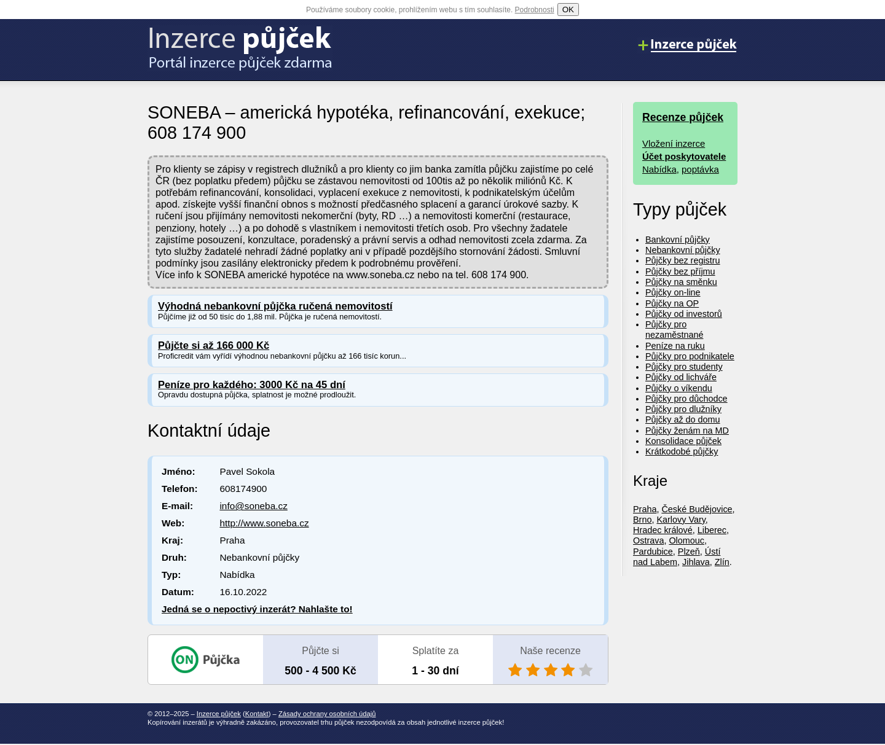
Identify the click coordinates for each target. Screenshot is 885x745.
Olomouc (686, 540)
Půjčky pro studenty (684, 367)
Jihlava (696, 562)
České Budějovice (696, 509)
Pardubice (653, 551)
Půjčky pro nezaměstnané (674, 329)
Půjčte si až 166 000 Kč (213, 345)
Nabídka (659, 169)
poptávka (700, 169)
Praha (644, 509)
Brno (642, 520)
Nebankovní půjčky (682, 250)
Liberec (712, 530)
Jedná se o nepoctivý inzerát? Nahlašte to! (257, 609)
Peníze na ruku (675, 346)
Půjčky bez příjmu (680, 271)
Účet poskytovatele (684, 156)
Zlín (722, 562)
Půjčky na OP (672, 303)
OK (568, 9)
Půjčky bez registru (682, 260)
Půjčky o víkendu (678, 388)
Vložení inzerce (673, 143)
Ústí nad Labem (676, 557)
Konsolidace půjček (683, 441)
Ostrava (648, 540)
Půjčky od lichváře (681, 377)
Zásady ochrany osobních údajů (327, 713)
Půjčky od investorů (683, 314)
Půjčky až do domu (682, 419)
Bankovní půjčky (677, 239)
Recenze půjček (682, 117)
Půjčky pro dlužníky (683, 409)
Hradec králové (663, 530)
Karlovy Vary (680, 520)
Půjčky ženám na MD (687, 430)
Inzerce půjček (219, 713)
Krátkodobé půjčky (681, 451)
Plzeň (689, 551)
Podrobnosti (534, 10)
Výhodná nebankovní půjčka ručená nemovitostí (275, 306)
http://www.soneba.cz (264, 523)
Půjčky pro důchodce (686, 399)
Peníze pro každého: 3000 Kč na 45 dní (251, 385)
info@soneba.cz (253, 506)
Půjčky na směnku (681, 282)
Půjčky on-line (673, 292)
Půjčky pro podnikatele (689, 356)
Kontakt (257, 713)
